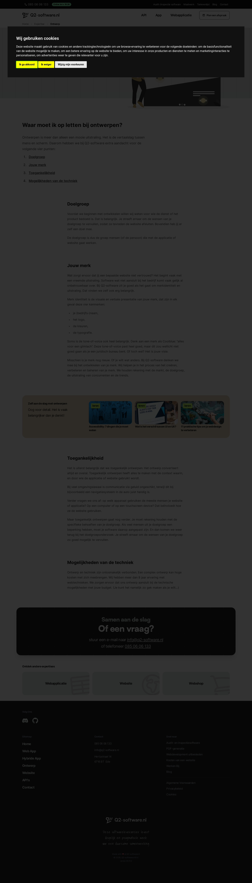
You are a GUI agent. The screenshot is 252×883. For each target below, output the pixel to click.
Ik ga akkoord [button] (27, 64)
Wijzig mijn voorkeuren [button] (71, 64)
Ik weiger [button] (46, 64)
